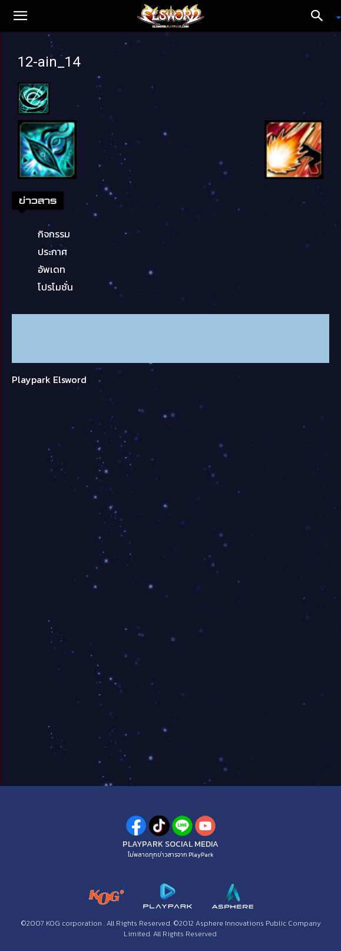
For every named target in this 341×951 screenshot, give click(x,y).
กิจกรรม (54, 234)
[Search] (321, 16)
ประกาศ (52, 252)
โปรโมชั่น (55, 287)
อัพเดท (51, 269)
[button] (20, 16)
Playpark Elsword (49, 379)
